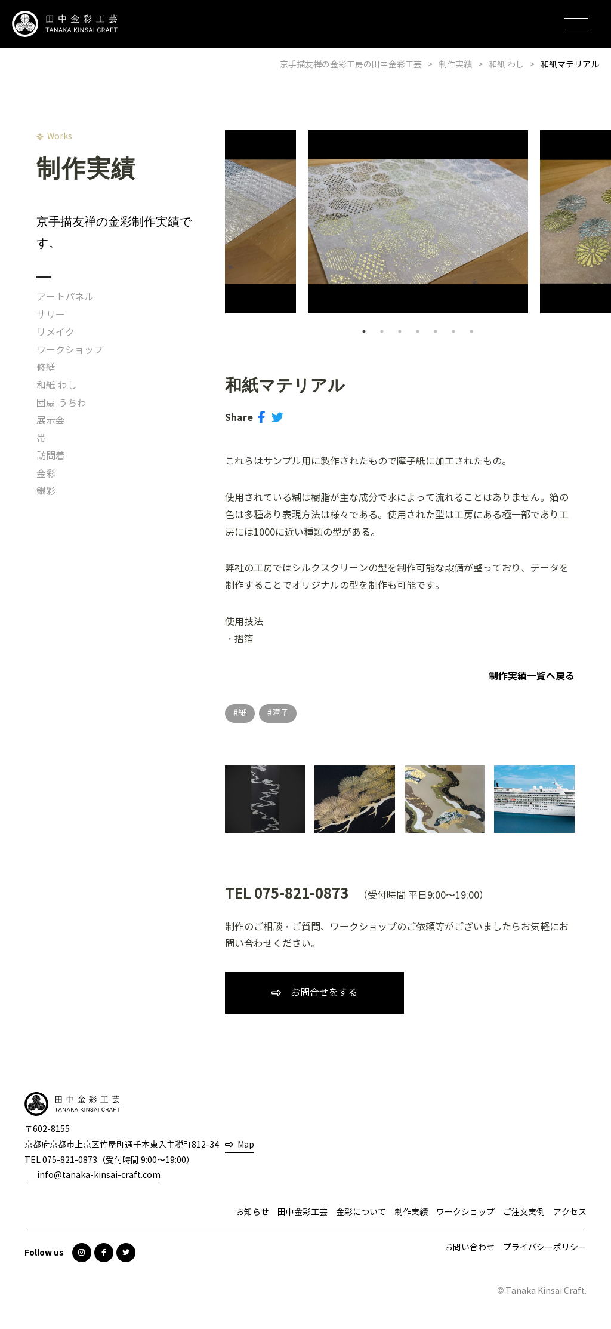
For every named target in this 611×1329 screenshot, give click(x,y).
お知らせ (252, 1212)
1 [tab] (364, 331)
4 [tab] (418, 331)
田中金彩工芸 (302, 1212)
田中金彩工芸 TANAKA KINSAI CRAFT (65, 24)
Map (245, 1145)
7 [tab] (471, 331)
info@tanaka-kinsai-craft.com (99, 1175)
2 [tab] (382, 331)
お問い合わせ (470, 1247)
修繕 (45, 367)
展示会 (50, 420)
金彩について (361, 1212)
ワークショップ (69, 350)
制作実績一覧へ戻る (532, 676)
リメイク (55, 332)
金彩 (45, 473)
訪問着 (50, 456)
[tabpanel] (418, 221)
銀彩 (45, 491)
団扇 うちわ (61, 403)
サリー (50, 315)
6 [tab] (453, 331)
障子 (280, 713)
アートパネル (65, 297)
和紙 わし (56, 385)
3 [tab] (400, 331)
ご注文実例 (524, 1212)
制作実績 (411, 1212)
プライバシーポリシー (545, 1247)
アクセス (570, 1212)
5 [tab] (436, 331)
